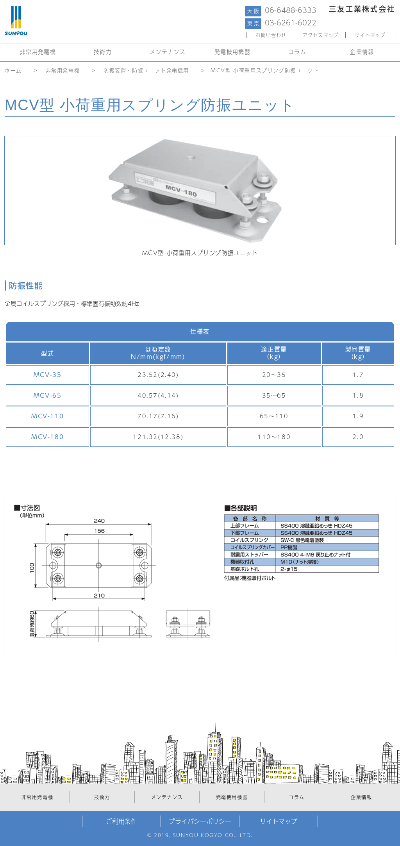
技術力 (103, 52)
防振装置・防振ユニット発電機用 (146, 70)
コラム (297, 52)
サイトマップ (370, 35)
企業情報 (362, 52)
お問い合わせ (270, 35)
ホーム (13, 70)
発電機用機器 (232, 52)
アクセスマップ (321, 35)
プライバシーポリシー (200, 821)
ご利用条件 (121, 821)
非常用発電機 (38, 52)
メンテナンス (168, 52)
